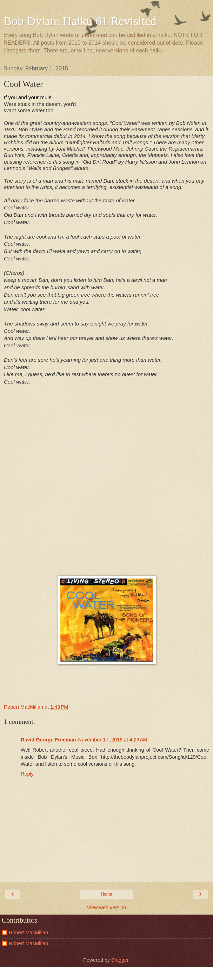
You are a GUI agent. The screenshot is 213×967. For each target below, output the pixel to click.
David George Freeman (48, 739)
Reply (27, 774)
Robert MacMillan (28, 932)
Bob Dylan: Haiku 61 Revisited (80, 20)
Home (106, 894)
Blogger (119, 960)
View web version (106, 907)
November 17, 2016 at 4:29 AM (112, 739)
